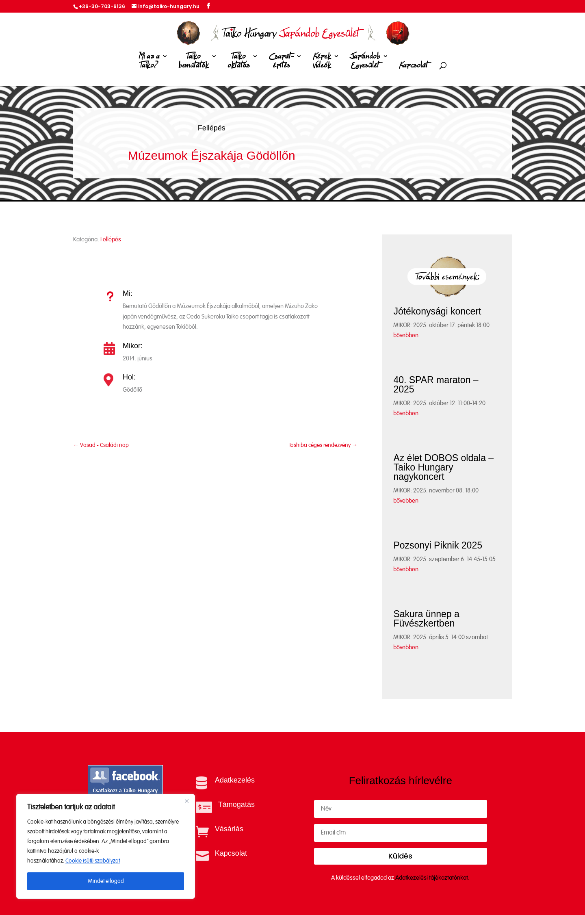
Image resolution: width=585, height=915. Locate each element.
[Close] (186, 801)
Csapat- (281, 62)
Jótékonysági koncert (437, 311)
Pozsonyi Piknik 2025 (437, 545)
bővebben (405, 335)
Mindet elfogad (106, 881)
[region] (105, 846)
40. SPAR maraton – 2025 (435, 385)
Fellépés (211, 128)
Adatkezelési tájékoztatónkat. (432, 878)
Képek (321, 62)
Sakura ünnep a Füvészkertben (426, 619)
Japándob (365, 62)
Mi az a (149, 62)
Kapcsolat (413, 65)
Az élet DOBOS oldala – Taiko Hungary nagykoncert (443, 467)
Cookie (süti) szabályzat (92, 861)
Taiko (193, 62)
